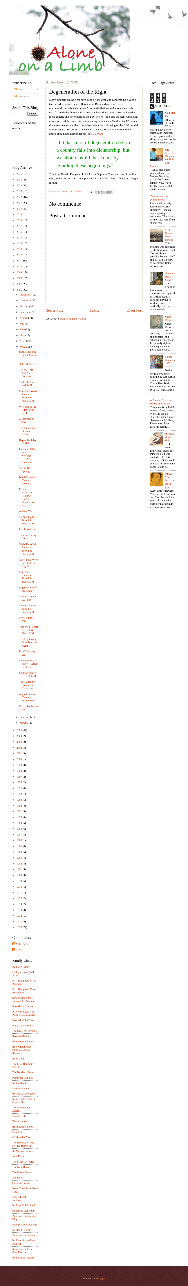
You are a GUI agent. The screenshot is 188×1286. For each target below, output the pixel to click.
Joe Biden (17, 1177)
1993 (20, 799)
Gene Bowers (169, 318)
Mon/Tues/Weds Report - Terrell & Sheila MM (28, 396)
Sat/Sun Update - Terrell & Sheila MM (28, 520)
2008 (20, 278)
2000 (20, 759)
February (25, 717)
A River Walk (26, 511)
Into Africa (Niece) (22, 1006)
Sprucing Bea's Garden (170, 276)
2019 (20, 214)
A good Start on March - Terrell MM (27, 697)
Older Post (134, 310)
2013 (20, 249)
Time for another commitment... (159, 198)
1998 (20, 770)
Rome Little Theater (23, 1257)
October (24, 306)
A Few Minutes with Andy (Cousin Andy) (23, 1013)
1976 (20, 898)
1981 (20, 869)
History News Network (24, 1224)
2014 (20, 243)
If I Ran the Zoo (21, 1137)
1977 (20, 892)
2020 (20, 208)
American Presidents (23, 1235)
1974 (20, 904)
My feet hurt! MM (26, 619)
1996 (20, 782)
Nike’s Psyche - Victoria (20, 1198)
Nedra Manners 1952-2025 (170, 361)
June (22, 329)
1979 (20, 881)
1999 (20, 764)
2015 (20, 237)
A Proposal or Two (26, 420)
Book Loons (19, 1058)
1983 (20, 857)
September (26, 312)
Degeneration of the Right (28, 589)
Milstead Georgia (21, 1229)
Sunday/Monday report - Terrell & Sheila (28, 663)
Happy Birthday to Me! (27, 442)
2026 (20, 173)
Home (94, 310)
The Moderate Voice (23, 1161)
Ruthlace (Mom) (21, 966)
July (22, 323)
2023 (20, 191)
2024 (20, 185)
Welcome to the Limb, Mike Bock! (27, 410)
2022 (20, 197)
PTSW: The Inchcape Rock (170, 479)
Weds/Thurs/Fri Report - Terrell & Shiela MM (27, 549)
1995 (20, 788)
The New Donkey (22, 1166)
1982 (20, 863)
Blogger (100, 1278)
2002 (20, 747)
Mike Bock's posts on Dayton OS (24, 1100)
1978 (20, 886)
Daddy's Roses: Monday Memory (27, 480)
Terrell (64, 191)
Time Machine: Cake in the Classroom (27, 685)
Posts (19, 89)
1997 (20, 776)
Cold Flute (18, 1131)
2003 (20, 741)
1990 (20, 817)
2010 (20, 266)
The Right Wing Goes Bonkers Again (28, 642)
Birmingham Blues (22, 1126)
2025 (20, 179)
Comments (22, 96)
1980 (20, 875)
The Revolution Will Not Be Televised (23, 1144)
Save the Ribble (20, 1036)
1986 (20, 840)
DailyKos (97, 133)
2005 (20, 730)
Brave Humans (20, 1121)
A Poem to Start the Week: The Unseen (160, 402)
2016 (20, 231)
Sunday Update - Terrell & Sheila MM (28, 608)
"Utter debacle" (27, 363)
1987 (20, 834)
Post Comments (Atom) (73, 318)
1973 (20, 910)
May (22, 335)
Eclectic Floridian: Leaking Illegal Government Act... (27, 497)
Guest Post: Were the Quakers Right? (28, 563)
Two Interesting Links (27, 537)
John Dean (18, 1156)
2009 (20, 272)
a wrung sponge (20, 1088)
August (24, 317)
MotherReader (20, 1082)
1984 (20, 851)
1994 (20, 793)
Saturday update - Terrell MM (28, 674)
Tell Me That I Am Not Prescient (27, 373)
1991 (20, 811)
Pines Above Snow (22, 1025)
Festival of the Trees (23, 1020)
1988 (20, 828)
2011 (20, 260)
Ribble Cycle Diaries (23, 1041)
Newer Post (54, 310)
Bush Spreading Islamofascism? (28, 355)
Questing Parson (21, 1182)
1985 (20, 846)
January (24, 722)
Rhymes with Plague (23, 1093)
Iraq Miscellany (27, 529)
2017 (20, 226)
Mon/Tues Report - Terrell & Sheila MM (26, 576)
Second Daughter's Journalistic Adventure (24, 999)
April (23, 341)
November (26, 300)
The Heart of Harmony (24, 1030)
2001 (20, 753)
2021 (20, 202)
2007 (20, 283)
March (23, 346)
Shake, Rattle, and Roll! (26, 384)
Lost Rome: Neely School (169, 235)
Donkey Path (19, 1115)
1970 (20, 927)
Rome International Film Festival (22, 1250)
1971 (20, 921)
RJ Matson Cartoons (23, 1151)
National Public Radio (24, 1205)
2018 (20, 220)
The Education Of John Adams (27, 431)
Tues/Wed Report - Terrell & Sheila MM (28, 630)
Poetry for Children (22, 1077)
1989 (20, 822)
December (25, 294)
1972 (20, 915)
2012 (20, 254)
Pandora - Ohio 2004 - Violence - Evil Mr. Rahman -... (27, 456)
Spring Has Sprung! (25, 469)
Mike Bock (22, 943)
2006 (20, 289)
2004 (20, 735)
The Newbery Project (23, 1072)
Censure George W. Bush (28, 598)
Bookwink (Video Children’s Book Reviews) (22, 1050)
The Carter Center (22, 1172)
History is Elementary (24, 1210)
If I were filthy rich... (170, 437)
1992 (20, 805)
